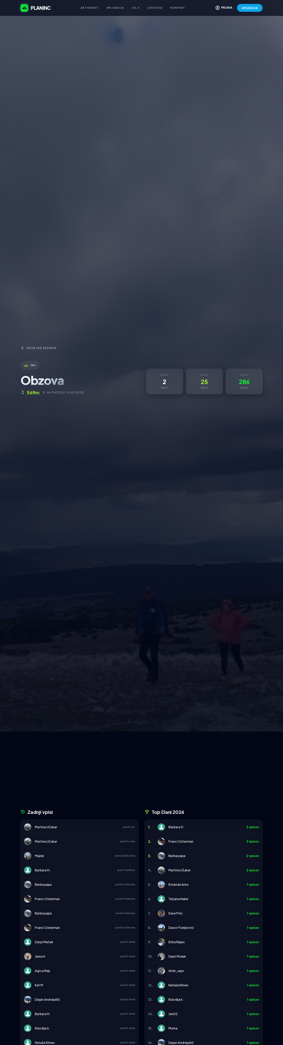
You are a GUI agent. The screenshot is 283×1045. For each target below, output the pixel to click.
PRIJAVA (223, 8)
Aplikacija (115, 7)
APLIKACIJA (250, 8)
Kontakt (177, 7)
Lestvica (154, 7)
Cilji (136, 7)
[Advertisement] (141, 771)
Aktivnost (90, 7)
